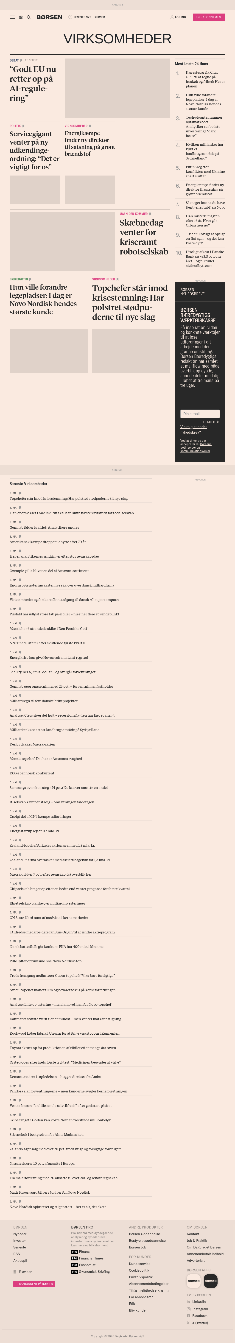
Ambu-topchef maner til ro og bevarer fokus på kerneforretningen (63, 989)
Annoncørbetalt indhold (205, 1254)
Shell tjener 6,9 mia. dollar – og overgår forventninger (52, 671)
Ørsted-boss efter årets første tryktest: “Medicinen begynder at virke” (65, 1061)
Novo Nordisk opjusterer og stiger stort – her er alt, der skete (58, 1206)
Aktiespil (20, 1260)
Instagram (197, 1309)
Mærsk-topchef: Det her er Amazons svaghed (46, 758)
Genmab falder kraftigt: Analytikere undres (44, 527)
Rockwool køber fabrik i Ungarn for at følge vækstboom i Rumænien (65, 1033)
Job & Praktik (197, 1240)
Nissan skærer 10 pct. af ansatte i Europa (42, 1163)
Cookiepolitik (139, 1270)
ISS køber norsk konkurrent (32, 772)
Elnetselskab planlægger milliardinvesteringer (47, 902)
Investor (19, 1240)
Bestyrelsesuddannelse (147, 1240)
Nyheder (19, 1234)
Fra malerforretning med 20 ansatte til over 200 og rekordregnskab (64, 1177)
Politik (15, 126)
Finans (80, 1251)
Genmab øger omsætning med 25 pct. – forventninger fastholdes (61, 686)
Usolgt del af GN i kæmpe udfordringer (40, 816)
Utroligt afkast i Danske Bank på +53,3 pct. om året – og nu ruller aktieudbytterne (205, 258)
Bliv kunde (137, 1310)
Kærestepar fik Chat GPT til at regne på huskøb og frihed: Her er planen (205, 79)
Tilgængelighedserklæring (149, 1290)
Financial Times (87, 1258)
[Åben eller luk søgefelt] (29, 17)
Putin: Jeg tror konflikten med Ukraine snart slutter (205, 171)
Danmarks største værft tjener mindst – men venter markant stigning (65, 1018)
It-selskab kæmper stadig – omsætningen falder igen (52, 801)
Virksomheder (76, 126)
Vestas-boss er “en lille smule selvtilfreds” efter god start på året (61, 1105)
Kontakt (193, 1234)
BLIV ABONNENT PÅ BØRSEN (34, 1284)
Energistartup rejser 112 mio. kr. (35, 830)
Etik (132, 1303)
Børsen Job (137, 1247)
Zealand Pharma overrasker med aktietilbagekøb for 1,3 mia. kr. (60, 859)
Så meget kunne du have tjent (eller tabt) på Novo (205, 204)
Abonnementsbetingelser (148, 1284)
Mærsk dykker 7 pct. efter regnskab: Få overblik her (51, 874)
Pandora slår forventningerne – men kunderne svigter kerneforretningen (68, 1090)
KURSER (100, 17)
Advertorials (196, 1260)
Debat (14, 60)
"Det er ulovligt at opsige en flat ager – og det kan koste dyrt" (205, 238)
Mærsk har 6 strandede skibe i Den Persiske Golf (48, 628)
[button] (21, 17)
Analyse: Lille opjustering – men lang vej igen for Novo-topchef (60, 1004)
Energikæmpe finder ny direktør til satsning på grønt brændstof (205, 189)
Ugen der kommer (134, 214)
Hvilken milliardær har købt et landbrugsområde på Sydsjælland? (204, 151)
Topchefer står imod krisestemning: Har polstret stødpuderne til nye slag (69, 498)
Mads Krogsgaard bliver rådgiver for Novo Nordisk (50, 1192)
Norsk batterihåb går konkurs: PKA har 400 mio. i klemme (57, 946)
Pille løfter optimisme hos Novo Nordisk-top (45, 960)
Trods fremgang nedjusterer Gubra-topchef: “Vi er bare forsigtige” (62, 975)
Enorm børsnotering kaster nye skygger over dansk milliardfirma (62, 584)
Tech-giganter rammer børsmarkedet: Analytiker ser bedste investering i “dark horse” (204, 126)
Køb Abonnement (209, 17)
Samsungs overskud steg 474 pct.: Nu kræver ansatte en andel (59, 787)
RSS (16, 1254)
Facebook (197, 1315)
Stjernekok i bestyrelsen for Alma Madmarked (47, 1134)
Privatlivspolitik (141, 1277)
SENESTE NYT (79, 17)
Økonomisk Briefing (90, 1271)
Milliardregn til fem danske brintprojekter (44, 700)
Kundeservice (139, 1264)
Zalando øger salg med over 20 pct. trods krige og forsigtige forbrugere (66, 1148)
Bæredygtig (19, 279)
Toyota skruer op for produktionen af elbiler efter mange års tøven (63, 1047)
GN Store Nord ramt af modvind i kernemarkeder (49, 917)
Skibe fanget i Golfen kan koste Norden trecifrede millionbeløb (60, 1119)
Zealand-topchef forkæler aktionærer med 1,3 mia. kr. (52, 845)
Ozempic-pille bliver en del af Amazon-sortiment (49, 570)
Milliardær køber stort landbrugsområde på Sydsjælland (55, 729)
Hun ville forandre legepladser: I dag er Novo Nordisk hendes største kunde (203, 101)
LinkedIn (196, 1301)
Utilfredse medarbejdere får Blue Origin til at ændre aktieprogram (62, 931)
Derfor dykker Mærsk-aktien (32, 743)
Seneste (19, 1247)
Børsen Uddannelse (144, 1234)
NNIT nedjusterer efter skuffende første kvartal (47, 642)
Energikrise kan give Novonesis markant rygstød (49, 657)
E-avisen (25, 1272)
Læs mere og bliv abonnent (89, 1245)
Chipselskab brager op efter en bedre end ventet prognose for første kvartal (70, 888)
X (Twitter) (197, 1323)
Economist (83, 1265)
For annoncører (141, 1297)
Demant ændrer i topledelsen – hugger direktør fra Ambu (55, 1076)
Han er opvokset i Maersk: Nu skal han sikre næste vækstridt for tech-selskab (72, 512)
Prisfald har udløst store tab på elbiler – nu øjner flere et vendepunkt (64, 613)
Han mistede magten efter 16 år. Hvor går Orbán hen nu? (203, 220)
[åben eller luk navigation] (13, 17)
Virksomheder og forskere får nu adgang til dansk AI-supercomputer (65, 599)
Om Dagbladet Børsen (204, 1247)
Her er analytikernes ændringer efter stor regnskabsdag (54, 555)
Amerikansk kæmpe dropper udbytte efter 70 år (48, 541)
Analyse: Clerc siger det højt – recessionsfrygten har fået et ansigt (62, 715)
